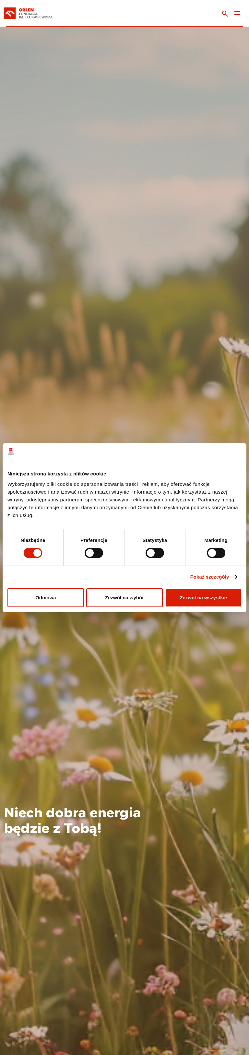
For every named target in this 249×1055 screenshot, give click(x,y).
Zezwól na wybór (124, 597)
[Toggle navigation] (237, 13)
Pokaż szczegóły (209, 577)
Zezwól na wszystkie (203, 597)
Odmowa (45, 597)
